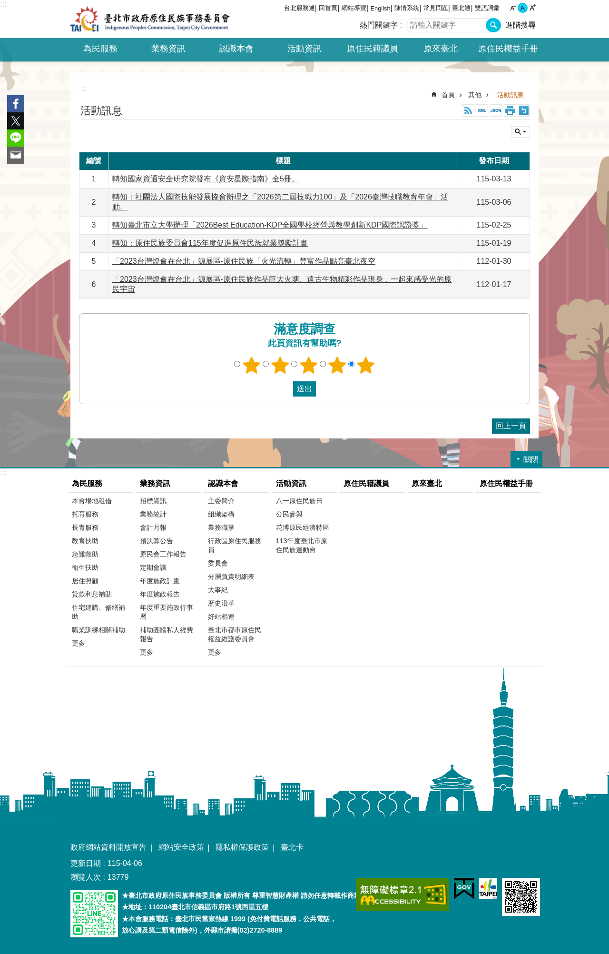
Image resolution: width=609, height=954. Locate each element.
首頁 (448, 95)
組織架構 (221, 514)
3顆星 (309, 365)
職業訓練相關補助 (98, 630)
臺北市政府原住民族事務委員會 (150, 19)
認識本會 (223, 483)
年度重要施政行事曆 (166, 612)
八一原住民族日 (299, 501)
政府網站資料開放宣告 (108, 847)
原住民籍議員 (372, 48)
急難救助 (85, 554)
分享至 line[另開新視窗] (15, 138)
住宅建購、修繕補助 (98, 612)
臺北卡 (292, 847)
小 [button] (513, 8)
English (381, 8)
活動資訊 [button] (304, 48)
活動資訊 (291, 483)
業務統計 (153, 514)
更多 (78, 643)
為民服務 (87, 483)
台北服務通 (299, 7)
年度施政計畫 (160, 581)
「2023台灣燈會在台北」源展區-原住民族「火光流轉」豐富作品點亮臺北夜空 (243, 261)
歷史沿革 (221, 603)
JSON (496, 110)
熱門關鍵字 (379, 25)
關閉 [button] (520, 132)
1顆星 (252, 365)
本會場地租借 (92, 501)
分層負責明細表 (231, 576)
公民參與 (289, 514)
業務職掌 (221, 527)
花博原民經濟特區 (302, 527)
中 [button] (523, 8)
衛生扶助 (85, 567)
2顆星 (280, 365)
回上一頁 (511, 426)
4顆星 (337, 365)
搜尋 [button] (493, 25)
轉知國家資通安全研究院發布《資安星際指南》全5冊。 (205, 179)
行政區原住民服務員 (234, 545)
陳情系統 (406, 7)
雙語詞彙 (487, 7)
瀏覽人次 (85, 877)
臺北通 (461, 7)
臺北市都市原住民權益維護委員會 (234, 634)
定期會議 (153, 567)
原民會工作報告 (163, 554)
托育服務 (85, 514)
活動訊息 (510, 95)
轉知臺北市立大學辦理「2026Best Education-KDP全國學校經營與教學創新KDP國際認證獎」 (269, 225)
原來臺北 (440, 48)
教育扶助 (85, 541)
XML (482, 110)
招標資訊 (153, 501)
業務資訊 (155, 483)
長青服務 (85, 527)
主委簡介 (221, 501)
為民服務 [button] (100, 48)
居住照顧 (85, 581)
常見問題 (435, 7)
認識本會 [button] (236, 48)
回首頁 (328, 7)
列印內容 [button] (510, 110)
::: (3, 4)
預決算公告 (156, 541)
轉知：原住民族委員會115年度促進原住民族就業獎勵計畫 (210, 243)
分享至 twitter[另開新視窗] (15, 120)
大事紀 (218, 590)
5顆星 (366, 365)
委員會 (218, 563)
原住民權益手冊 (508, 48)
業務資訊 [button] (168, 48)
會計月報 (153, 527)
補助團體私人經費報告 (166, 634)
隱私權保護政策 (242, 847)
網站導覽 (354, 7)
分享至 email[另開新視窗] (15, 155)
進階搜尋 (520, 25)
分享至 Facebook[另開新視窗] (15, 103)
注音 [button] (524, 110)
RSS (468, 110)
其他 (474, 95)
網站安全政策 (181, 847)
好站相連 (221, 616)
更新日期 (85, 863)
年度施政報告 (160, 594)
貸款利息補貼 (92, 594)
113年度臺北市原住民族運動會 (301, 545)
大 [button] (533, 8)
